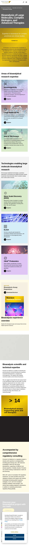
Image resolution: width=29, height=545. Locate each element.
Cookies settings (14, 531)
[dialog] (14, 527)
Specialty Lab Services (17, 7)
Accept (14, 535)
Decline (14, 538)
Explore (9, 208)
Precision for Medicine (6, 7)
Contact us (14, 40)
